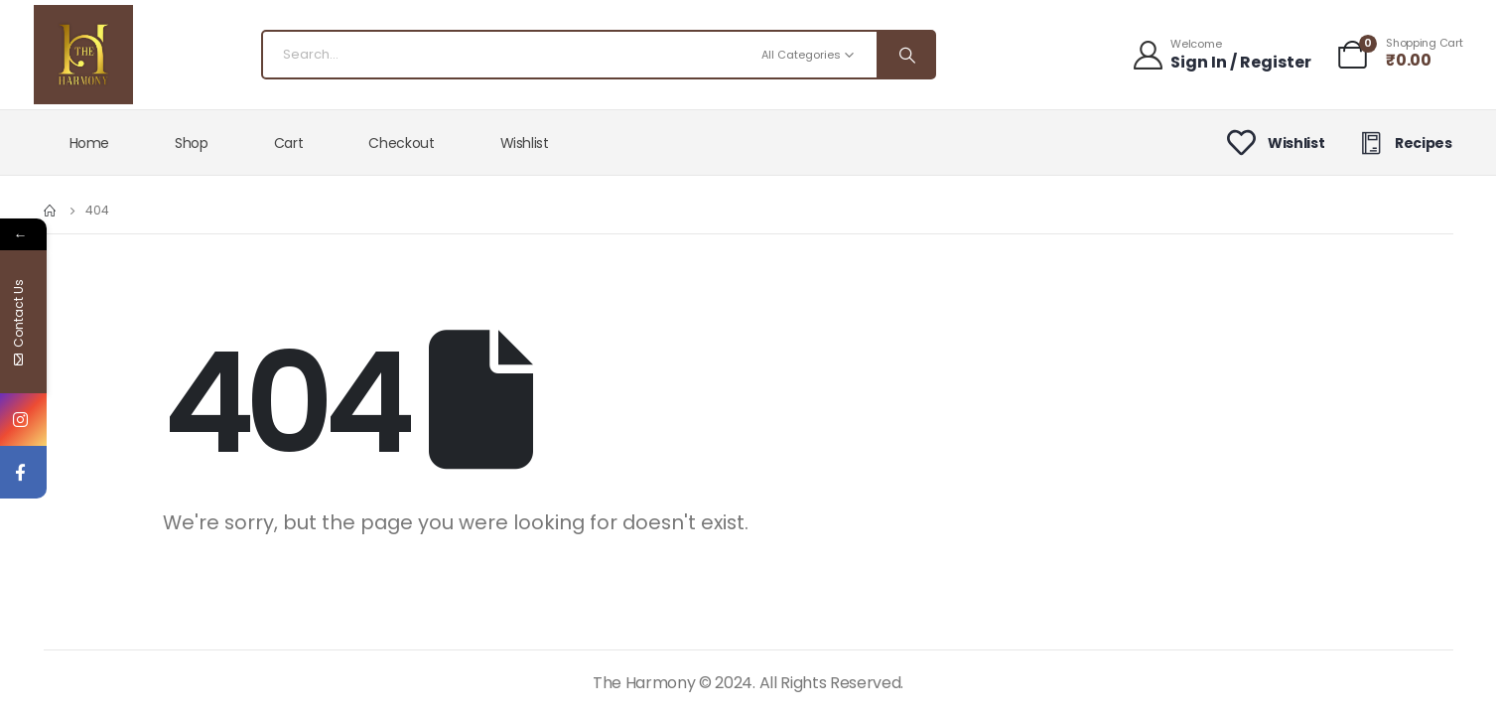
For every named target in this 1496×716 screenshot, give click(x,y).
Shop (191, 143)
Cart (289, 143)
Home (89, 143)
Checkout (401, 143)
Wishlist (524, 143)
